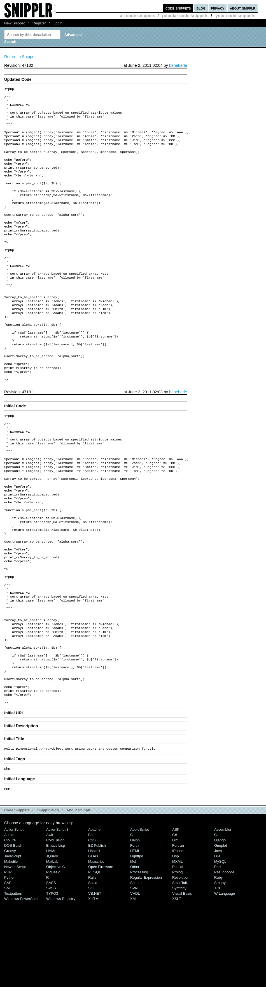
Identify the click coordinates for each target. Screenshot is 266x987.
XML (134, 984)
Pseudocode (224, 957)
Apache (94, 915)
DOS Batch (13, 931)
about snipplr (242, 8)
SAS (7, 968)
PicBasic (53, 957)
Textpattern (13, 979)
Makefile (11, 947)
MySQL (220, 947)
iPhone (178, 936)
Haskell (94, 936)
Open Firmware (100, 952)
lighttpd (136, 941)
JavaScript (12, 941)
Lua (217, 941)
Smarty (220, 968)
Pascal (177, 952)
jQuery (52, 941)
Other (134, 952)
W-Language (224, 979)
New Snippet (14, 23)
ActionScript (14, 915)
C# (174, 920)
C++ (217, 920)
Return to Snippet (20, 56)
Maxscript (96, 947)
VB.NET (94, 979)
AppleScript (139, 915)
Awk (49, 920)
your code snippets (235, 15)
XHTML (94, 984)
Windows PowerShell (21, 984)
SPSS (51, 973)
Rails (92, 963)
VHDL (135, 979)
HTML (135, 936)
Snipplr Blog (48, 895)
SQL (91, 973)
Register (39, 23)
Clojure (10, 925)
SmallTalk (180, 968)
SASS (51, 968)
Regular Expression (146, 963)
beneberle (178, 65)
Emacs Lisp (55, 931)
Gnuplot (220, 931)
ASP (175, 915)
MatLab (52, 947)
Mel (133, 947)
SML (8, 973)
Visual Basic (182, 979)
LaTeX (93, 941)
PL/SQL (94, 957)
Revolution (180, 963)
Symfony (179, 973)
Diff (175, 925)
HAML (51, 936)
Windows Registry (60, 984)
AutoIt (9, 920)
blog (201, 8)
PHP (8, 957)
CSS (92, 925)
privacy (217, 8)
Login (57, 23)
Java (218, 936)
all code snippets (137, 15)
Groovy (10, 936)
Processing (139, 957)
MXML (177, 947)
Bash (92, 920)
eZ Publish (97, 931)
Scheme (137, 968)
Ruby (218, 963)
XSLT (176, 984)
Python (9, 963)
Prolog (177, 957)
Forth (134, 931)
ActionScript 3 (57, 915)
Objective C (55, 952)
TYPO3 (52, 979)
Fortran (178, 931)
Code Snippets (17, 895)
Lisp (175, 941)
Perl (217, 952)
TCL (217, 973)
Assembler (222, 915)
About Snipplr (78, 895)
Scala (92, 968)
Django (220, 925)
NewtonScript (15, 952)
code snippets (178, 8)
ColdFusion (55, 925)
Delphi (135, 925)
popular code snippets (185, 15)
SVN (134, 973)
